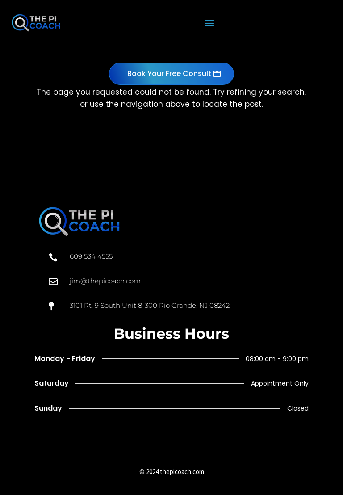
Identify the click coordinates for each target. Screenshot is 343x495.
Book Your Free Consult (169, 73)
